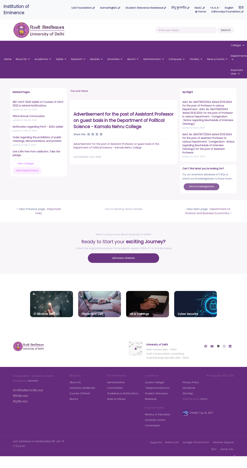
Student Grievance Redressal (145, 8)
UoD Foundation (83, 8)
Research (76, 59)
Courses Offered (80, 392)
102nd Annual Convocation (29, 116)
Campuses (175, 59)
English (229, 8)
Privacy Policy (191, 381)
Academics (41, 59)
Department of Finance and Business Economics (207, 211)
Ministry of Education (157, 413)
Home (200, 11)
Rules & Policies (116, 398)
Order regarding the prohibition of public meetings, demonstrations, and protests (37, 139)
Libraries (95, 59)
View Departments (50, 163)
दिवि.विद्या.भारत (20, 395)
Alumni (131, 59)
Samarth (33, 380)
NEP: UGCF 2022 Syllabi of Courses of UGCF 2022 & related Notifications (38, 103)
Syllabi (59, 59)
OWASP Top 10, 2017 (198, 412)
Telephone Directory (157, 387)
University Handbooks (82, 387)
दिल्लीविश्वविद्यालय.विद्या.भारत (28, 390)
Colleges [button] (237, 45)
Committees (115, 387)
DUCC (204, 398)
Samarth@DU (110, 8)
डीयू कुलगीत (180, 8)
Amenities (113, 59)
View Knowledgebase (201, 186)
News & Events (216, 59)
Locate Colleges (154, 381)
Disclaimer (189, 387)
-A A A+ (215, 8)
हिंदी (241, 8)
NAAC (200, 8)
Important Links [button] (237, 71)
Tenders (194, 59)
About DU (21, 59)
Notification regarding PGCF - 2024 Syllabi (38, 126)
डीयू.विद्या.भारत (20, 401)
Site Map (188, 392)
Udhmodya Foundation (227, 11)
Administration (152, 59)
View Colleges (24, 163)
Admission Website (123, 257)
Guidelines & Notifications (122, 392)
